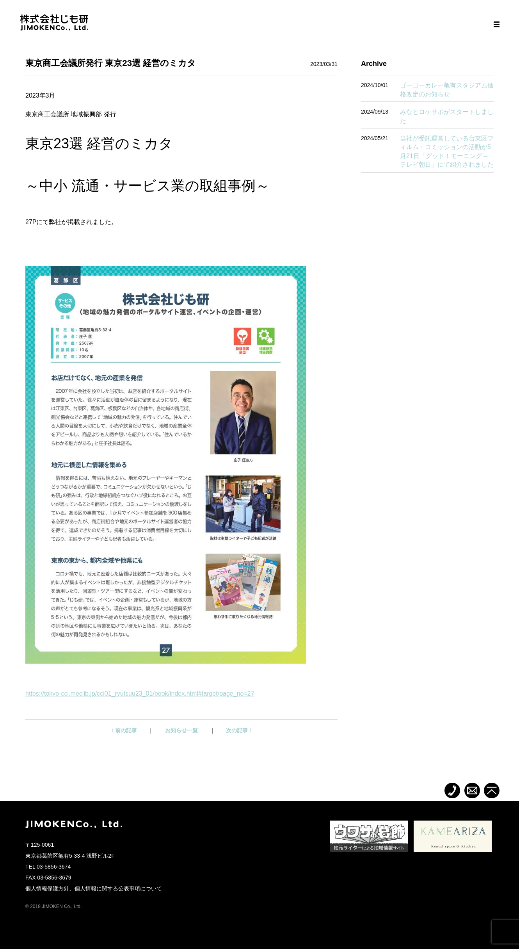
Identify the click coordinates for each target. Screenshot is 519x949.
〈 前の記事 (122, 730)
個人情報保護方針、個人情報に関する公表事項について (93, 888)
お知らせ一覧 (181, 730)
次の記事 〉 (240, 730)
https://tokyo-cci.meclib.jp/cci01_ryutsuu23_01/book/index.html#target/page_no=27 (139, 693)
